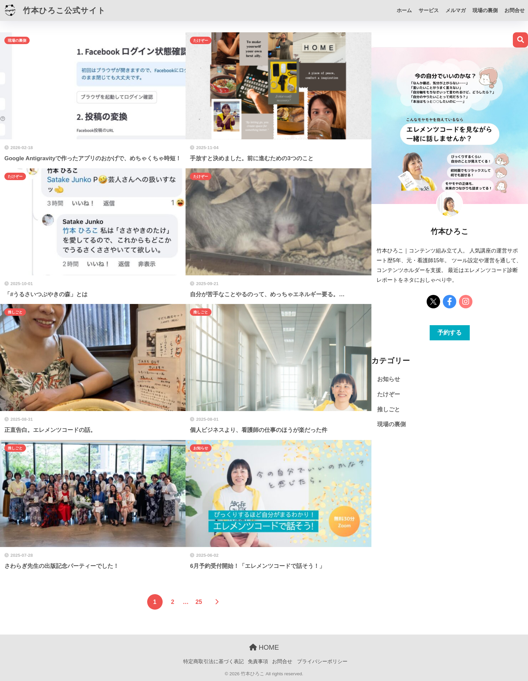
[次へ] (216, 602)
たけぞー (200, 40)
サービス (429, 10)
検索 (520, 39)
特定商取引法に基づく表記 (213, 661)
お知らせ (200, 448)
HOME (264, 647)
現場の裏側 (485, 10)
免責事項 (258, 661)
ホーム (404, 10)
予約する (449, 332)
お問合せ (514, 10)
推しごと (15, 312)
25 (198, 602)
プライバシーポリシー (322, 661)
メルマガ (456, 10)
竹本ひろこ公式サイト (54, 10)
